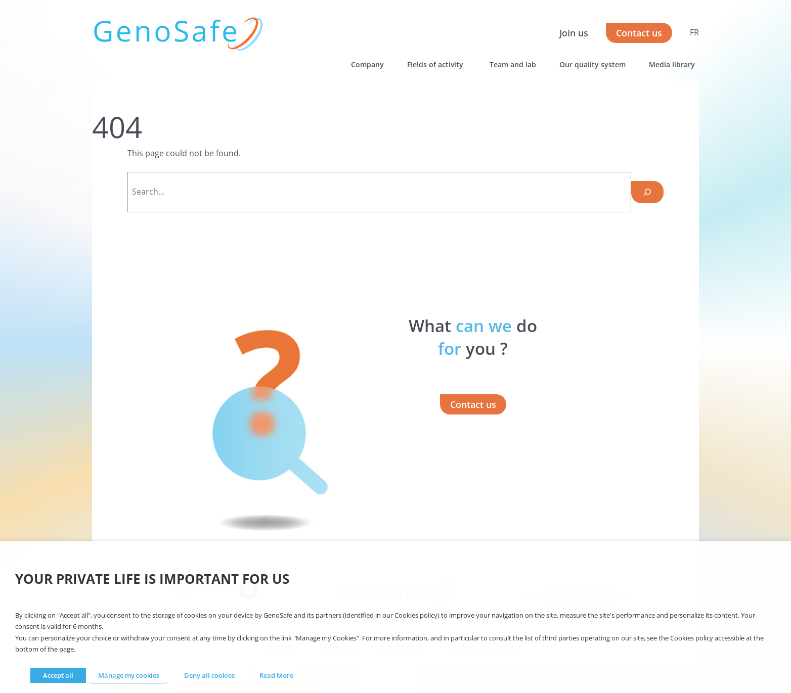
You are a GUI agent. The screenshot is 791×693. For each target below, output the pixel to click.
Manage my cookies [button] (128, 675)
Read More (276, 675)
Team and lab (513, 65)
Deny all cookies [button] (209, 675)
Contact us (639, 33)
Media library (672, 65)
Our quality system (592, 65)
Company (367, 65)
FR (694, 32)
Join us (573, 33)
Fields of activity (435, 65)
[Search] (647, 192)
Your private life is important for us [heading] (152, 579)
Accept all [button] (58, 675)
